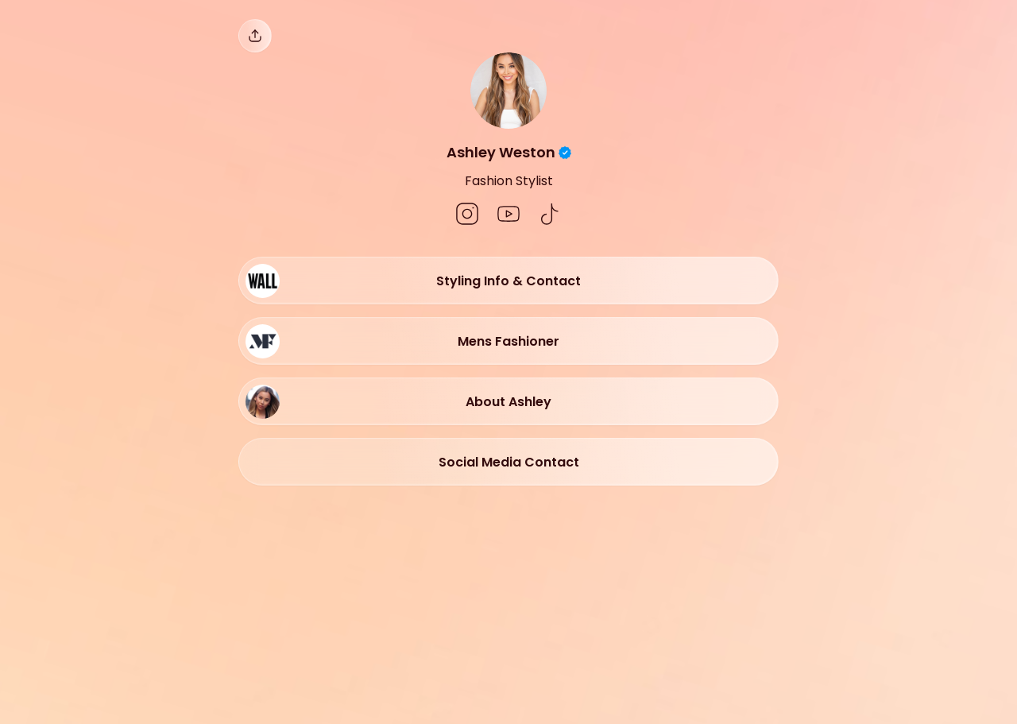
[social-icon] (467, 215)
